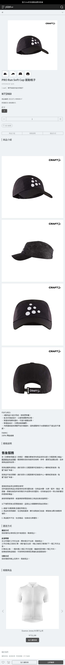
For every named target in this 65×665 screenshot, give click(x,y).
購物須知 (5, 628)
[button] (62, 597)
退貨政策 (12, 628)
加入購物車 (24, 662)
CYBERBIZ (46, 656)
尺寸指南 (26, 628)
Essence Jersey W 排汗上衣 (19, 603)
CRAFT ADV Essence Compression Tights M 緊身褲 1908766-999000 (46, 604)
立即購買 (50, 662)
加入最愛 (7, 125)
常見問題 (19, 628)
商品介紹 (12, 133)
